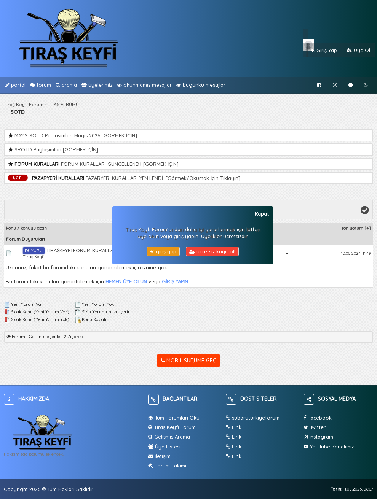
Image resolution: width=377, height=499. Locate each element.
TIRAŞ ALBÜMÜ (63, 104)
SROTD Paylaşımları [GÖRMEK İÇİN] (56, 149)
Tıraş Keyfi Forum (23, 104)
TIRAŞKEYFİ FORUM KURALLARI (70, 250)
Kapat (262, 214)
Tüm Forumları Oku (174, 418)
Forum (40, 85)
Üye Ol (358, 50)
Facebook (318, 418)
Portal (15, 85)
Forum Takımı (167, 465)
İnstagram (318, 437)
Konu (11, 228)
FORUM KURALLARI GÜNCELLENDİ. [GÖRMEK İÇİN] (120, 164)
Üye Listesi (164, 446)
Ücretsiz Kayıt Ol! (212, 251)
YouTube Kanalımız (329, 446)
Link (233, 427)
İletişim (159, 456)
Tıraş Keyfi (34, 256)
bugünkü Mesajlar (200, 85)
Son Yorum (352, 228)
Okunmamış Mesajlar (144, 85)
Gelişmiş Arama (169, 437)
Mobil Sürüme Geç (188, 360)
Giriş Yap (324, 50)
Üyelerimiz (96, 85)
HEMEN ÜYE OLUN (126, 281)
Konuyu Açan (34, 228)
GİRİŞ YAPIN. (175, 281)
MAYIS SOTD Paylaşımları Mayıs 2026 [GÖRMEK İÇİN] (75, 135)
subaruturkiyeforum (253, 418)
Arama (66, 85)
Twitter (315, 427)
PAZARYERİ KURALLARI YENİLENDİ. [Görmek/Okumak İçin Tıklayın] (163, 178)
